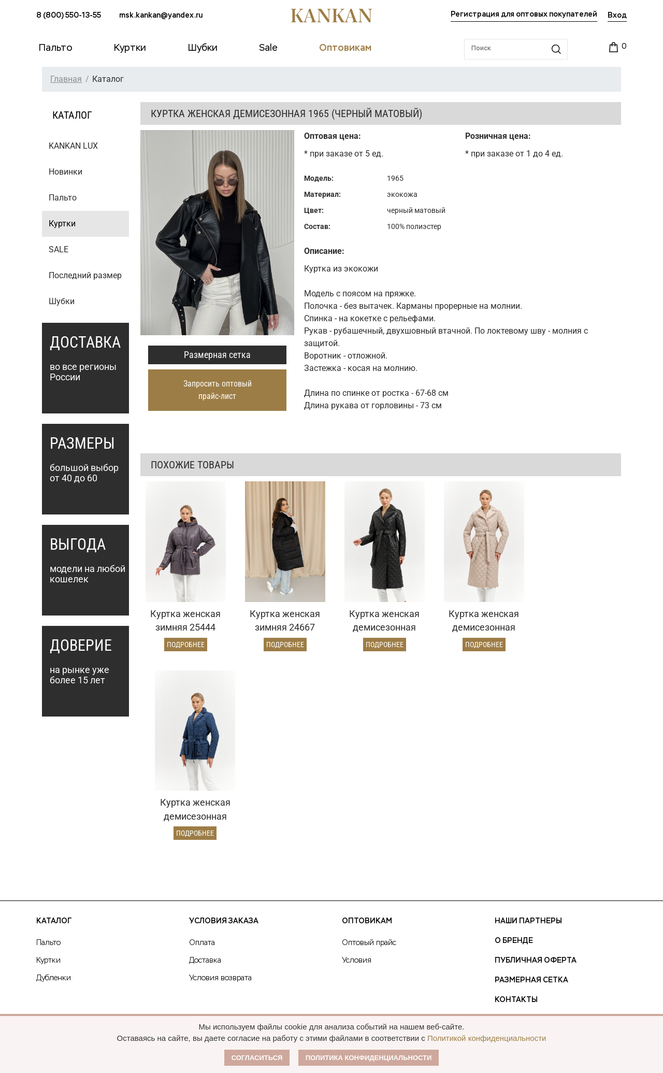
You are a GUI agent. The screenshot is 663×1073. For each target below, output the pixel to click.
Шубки (62, 301)
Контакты (516, 867)
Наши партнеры (528, 789)
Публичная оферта (535, 828)
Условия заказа (223, 789)
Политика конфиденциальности (369, 1058)
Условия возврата (220, 846)
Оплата (202, 810)
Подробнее (185, 642)
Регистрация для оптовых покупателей (524, 14)
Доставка (205, 828)
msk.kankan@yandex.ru (161, 15)
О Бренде (514, 808)
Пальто (63, 198)
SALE (58, 249)
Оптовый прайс (369, 810)
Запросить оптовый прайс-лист (217, 390)
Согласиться (257, 1058)
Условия (356, 828)
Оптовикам (367, 789)
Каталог (53, 789)
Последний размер (85, 275)
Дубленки (53, 846)
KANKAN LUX (73, 146)
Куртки (62, 223)
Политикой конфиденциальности (486, 1038)
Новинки (65, 172)
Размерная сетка (217, 354)
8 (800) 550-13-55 (68, 15)
